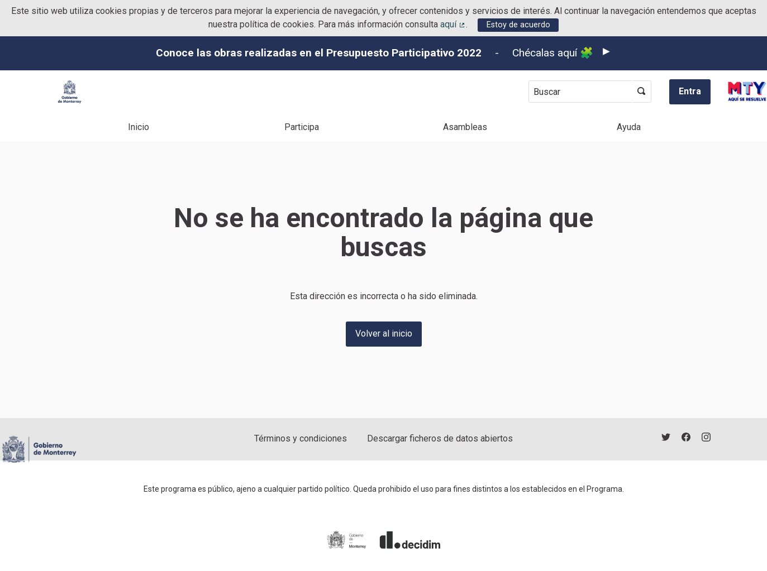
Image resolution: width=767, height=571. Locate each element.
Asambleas (465, 127)
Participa (301, 127)
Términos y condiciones (300, 438)
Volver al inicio (383, 333)
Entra (690, 91)
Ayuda (629, 127)
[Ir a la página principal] (69, 91)
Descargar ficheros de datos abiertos (440, 438)
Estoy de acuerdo (518, 25)
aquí (453, 24)
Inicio (138, 127)
